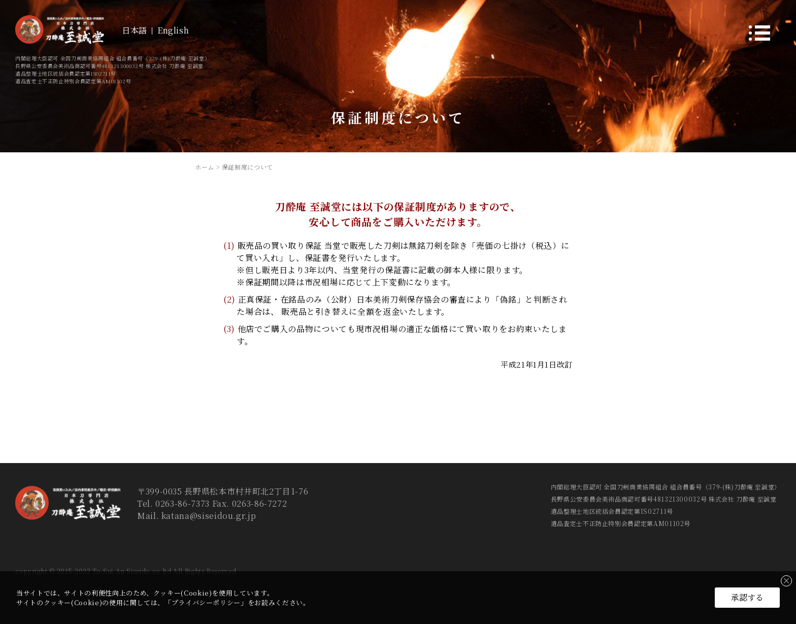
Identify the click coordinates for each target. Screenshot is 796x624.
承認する (747, 597)
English (173, 30)
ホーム (204, 166)
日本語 (134, 30)
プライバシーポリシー (206, 602)
